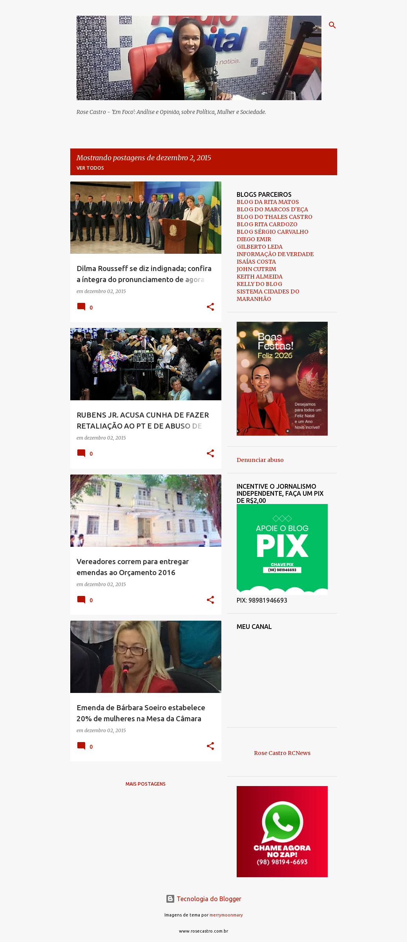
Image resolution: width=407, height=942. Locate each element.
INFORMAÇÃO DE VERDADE (275, 254)
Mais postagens (146, 783)
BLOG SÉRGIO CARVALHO (272, 231)
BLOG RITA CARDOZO (267, 224)
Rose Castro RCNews (282, 753)
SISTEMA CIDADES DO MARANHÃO (268, 295)
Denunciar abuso (260, 460)
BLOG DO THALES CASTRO (274, 216)
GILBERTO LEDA (260, 246)
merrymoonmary (226, 915)
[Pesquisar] (332, 25)
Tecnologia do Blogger (203, 898)
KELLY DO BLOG (259, 284)
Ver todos (90, 167)
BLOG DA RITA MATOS (268, 201)
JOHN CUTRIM (256, 269)
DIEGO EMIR (254, 239)
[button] (210, 307)
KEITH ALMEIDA (260, 276)
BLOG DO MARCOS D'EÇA (272, 209)
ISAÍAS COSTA (256, 261)
